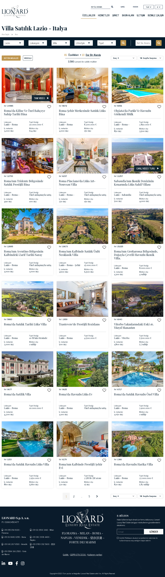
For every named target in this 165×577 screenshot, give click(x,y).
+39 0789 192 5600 (40, 544)
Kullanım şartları (94, 554)
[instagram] (22, 563)
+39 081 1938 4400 (40, 536)
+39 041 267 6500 (11, 544)
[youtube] (10, 563)
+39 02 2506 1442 (40, 529)
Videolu (27, 58)
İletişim (141, 15)
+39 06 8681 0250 (12, 536)
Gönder (153, 531)
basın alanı (128, 15)
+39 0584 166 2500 (12, 551)
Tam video (41, 98)
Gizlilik (66, 554)
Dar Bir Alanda (93, 55)
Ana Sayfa (6, 34)
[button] (49, 106)
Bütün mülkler (11, 58)
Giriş (122, 6)
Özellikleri (88, 15)
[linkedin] (3, 563)
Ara (16, 34)
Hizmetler (103, 15)
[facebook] (17, 563)
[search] (112, 6)
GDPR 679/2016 (78, 554)
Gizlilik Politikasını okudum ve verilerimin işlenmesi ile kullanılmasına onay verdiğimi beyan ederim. (138, 539)
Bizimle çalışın (156, 15)
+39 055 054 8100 (11, 529)
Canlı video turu (147, 168)
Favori (135, 6)
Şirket (115, 15)
